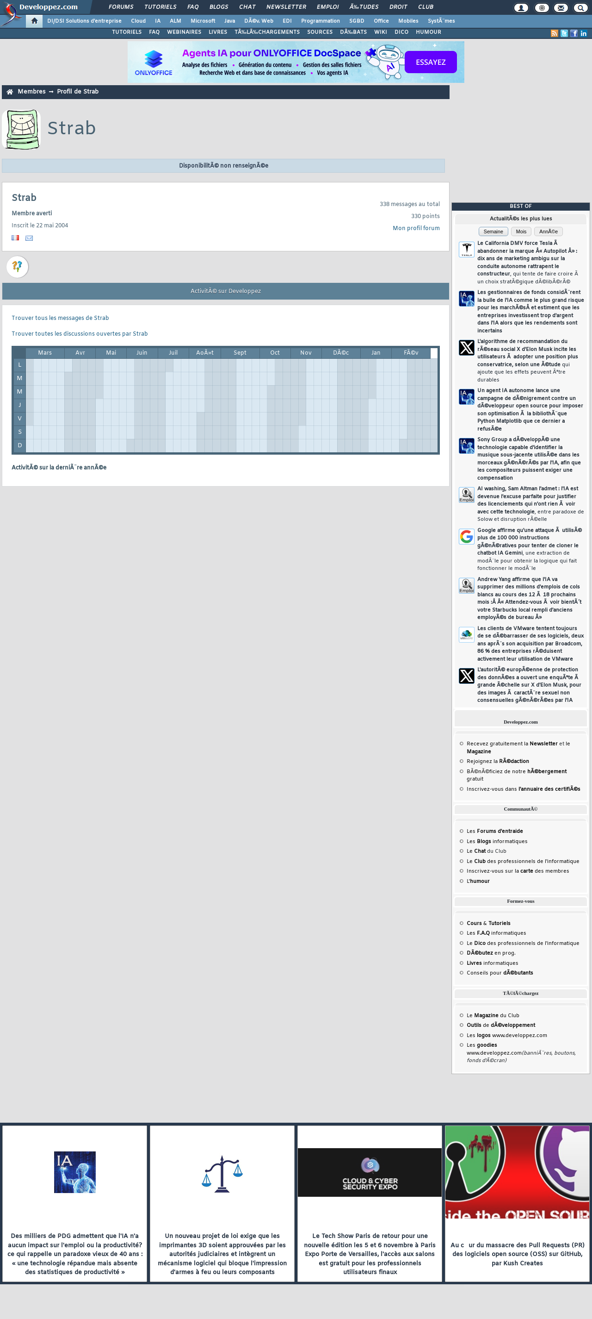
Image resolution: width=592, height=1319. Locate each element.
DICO (401, 32)
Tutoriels (160, 7)
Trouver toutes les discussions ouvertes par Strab (80, 334)
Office (381, 21)
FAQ (192, 7)
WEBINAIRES (184, 32)
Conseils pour (500, 973)
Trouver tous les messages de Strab (60, 318)
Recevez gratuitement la (512, 744)
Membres (31, 92)
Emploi (327, 7)
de (501, 1025)
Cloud (138, 21)
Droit (398, 7)
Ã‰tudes (364, 7)
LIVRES (218, 32)
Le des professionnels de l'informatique (523, 861)
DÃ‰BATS (353, 32)
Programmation (320, 21)
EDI (287, 21)
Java (229, 21)
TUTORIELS (127, 32)
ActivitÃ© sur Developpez (226, 291)
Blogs (219, 7)
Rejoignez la (498, 761)
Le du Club (493, 1016)
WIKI (380, 32)
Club (425, 7)
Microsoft (203, 21)
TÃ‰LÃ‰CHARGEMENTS (267, 32)
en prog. (491, 953)
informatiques (492, 963)
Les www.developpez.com (507, 1035)
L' (478, 881)
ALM (175, 21)
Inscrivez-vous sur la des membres (518, 871)
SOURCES (320, 32)
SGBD (356, 21)
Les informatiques (497, 841)
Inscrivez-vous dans (523, 789)
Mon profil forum (416, 228)
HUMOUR (428, 32)
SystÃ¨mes (441, 21)
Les (495, 831)
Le (476, 851)
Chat (247, 7)
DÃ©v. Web (258, 21)
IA (157, 21)
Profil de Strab (78, 92)
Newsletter (286, 7)
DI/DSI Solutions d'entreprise (84, 21)
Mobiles (408, 21)
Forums (121, 7)
